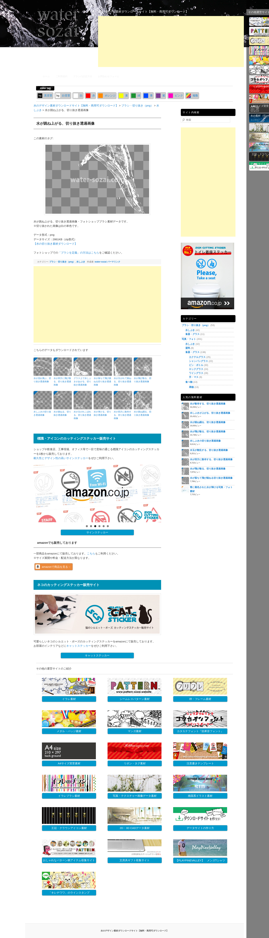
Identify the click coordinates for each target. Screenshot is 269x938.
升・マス (193, 377)
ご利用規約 (61, 76)
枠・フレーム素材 (200, 698)
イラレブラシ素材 (69, 795)
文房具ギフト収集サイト (135, 860)
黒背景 (45, 95)
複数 (192, 95)
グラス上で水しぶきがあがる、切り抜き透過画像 (82, 381)
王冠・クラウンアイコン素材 (69, 828)
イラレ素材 (69, 698)
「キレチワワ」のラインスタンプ (68, 892)
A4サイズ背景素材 (69, 763)
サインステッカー (97, 532)
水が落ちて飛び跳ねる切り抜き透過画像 (102, 381)
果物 (191, 387)
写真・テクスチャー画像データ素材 (135, 795)
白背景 (63, 95)
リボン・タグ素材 (135, 763)
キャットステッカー (78, 645)
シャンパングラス (198, 361)
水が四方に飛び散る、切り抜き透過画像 (62, 381)
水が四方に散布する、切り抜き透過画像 (122, 415)
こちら (91, 553)
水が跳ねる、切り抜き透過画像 (62, 413)
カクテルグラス (197, 357)
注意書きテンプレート (200, 763)
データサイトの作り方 (200, 828)
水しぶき (80, 261)
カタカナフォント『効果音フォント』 (200, 731)
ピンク (175, 95)
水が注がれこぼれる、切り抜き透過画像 (82, 415)
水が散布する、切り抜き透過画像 (207, 403)
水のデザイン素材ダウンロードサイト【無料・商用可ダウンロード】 (143, 11)
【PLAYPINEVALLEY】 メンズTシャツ (200, 860)
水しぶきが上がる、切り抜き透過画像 (210, 413)
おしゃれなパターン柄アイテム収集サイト (69, 860)
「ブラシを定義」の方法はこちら (78, 252)
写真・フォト (189, 339)
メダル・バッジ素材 (69, 731)
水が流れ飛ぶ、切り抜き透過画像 (42, 380)
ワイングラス (196, 373)
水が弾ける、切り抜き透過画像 (102, 413)
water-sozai (101, 261)
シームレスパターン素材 (135, 698)
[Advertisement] (171, 41)
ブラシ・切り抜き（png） (62, 261)
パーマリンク (113, 261)
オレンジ (107, 95)
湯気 (187, 348)
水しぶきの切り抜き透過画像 (42, 413)
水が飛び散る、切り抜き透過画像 (142, 380)
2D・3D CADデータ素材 (135, 828)
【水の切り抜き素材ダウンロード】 (55, 243)
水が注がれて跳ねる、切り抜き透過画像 (122, 381)
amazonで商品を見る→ (56, 566)
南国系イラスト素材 (200, 795)
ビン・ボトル (196, 365)
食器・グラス (192, 334)
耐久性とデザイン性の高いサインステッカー (61, 458)
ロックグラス (196, 369)
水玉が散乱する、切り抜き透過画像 (209, 450)
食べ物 (188, 382)
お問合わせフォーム (108, 76)
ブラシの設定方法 (82, 76)
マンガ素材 (134, 731)
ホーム (46, 76)
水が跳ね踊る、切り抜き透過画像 (142, 413)
